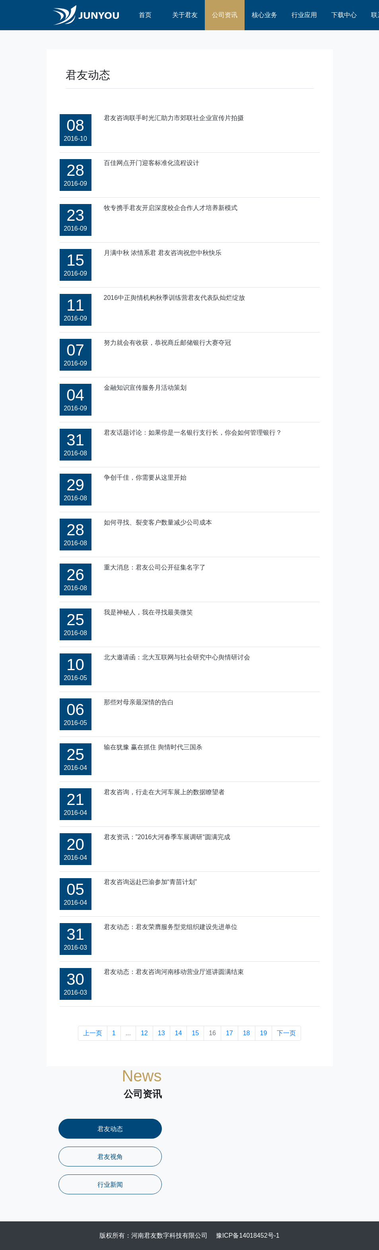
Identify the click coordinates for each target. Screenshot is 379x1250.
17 (229, 1033)
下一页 (286, 1033)
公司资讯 (224, 15)
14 (178, 1033)
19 (263, 1033)
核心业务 (264, 15)
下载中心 (344, 15)
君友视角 (110, 1156)
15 (195, 1033)
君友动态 (110, 1129)
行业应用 (304, 15)
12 (144, 1033)
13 (161, 1033)
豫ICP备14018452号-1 (248, 1235)
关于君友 (185, 15)
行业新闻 (110, 1184)
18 (246, 1033)
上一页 (92, 1033)
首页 (145, 15)
